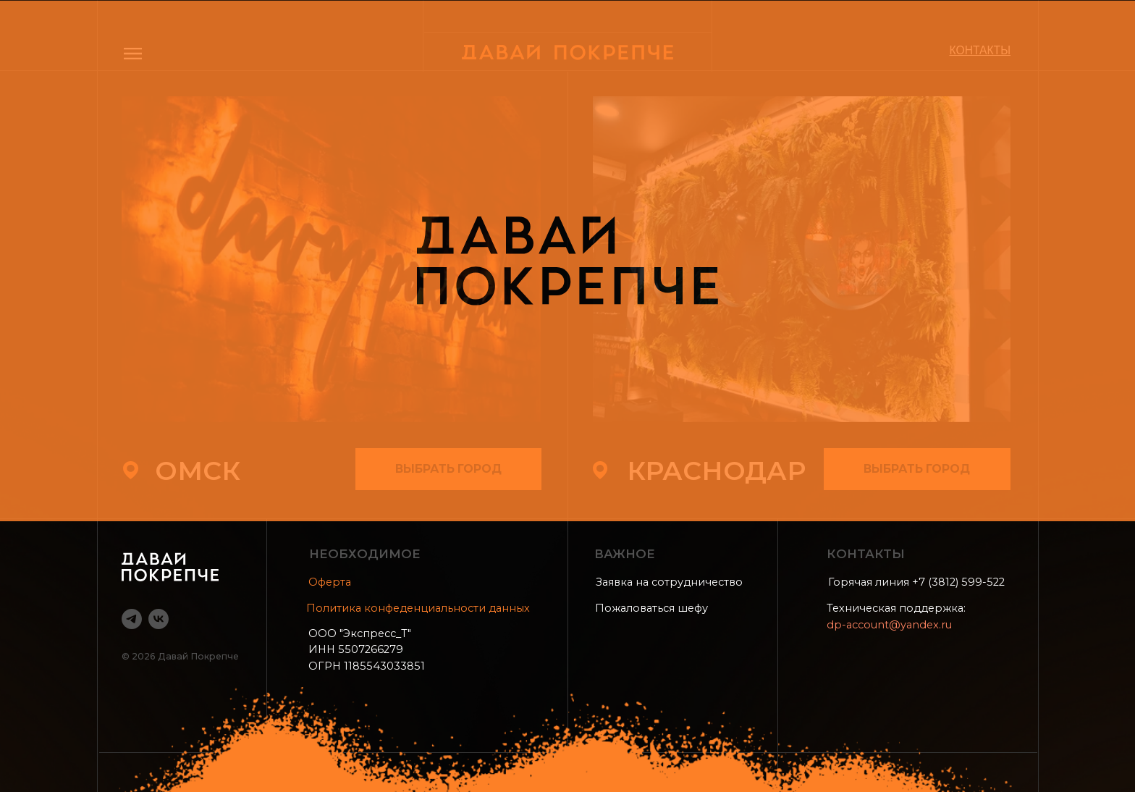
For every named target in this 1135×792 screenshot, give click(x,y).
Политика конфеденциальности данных (418, 608)
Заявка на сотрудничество (669, 582)
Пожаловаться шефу (651, 608)
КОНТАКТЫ (980, 50)
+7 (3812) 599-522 (958, 582)
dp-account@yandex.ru (889, 624)
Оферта (329, 582)
